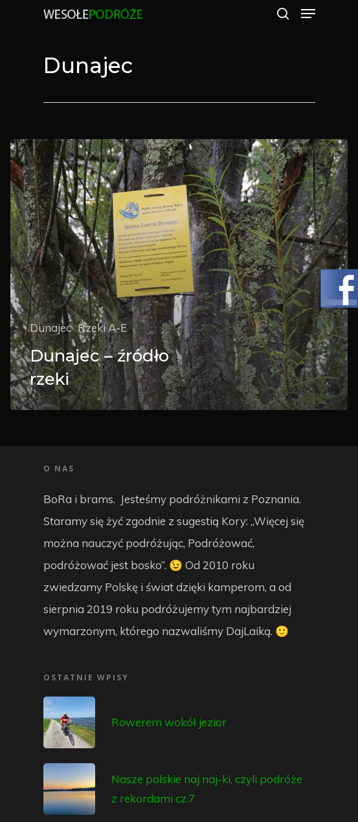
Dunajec (50, 327)
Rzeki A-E (102, 327)
